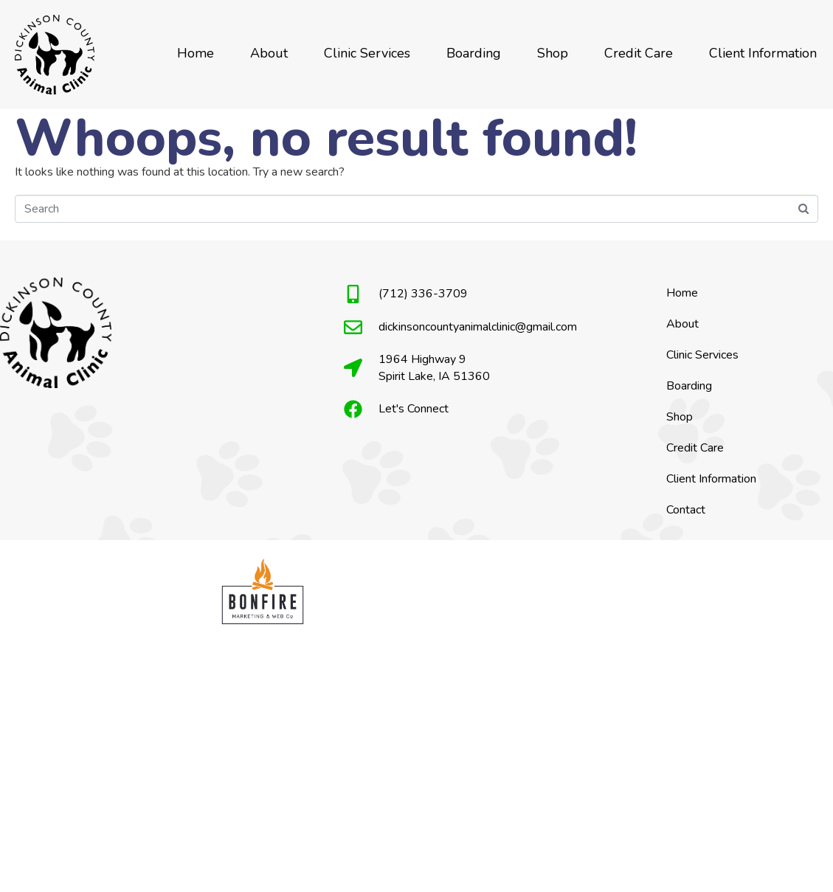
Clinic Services (367, 53)
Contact (685, 510)
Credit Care (638, 53)
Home (195, 53)
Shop (552, 53)
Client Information (763, 53)
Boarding (473, 53)
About (269, 53)
